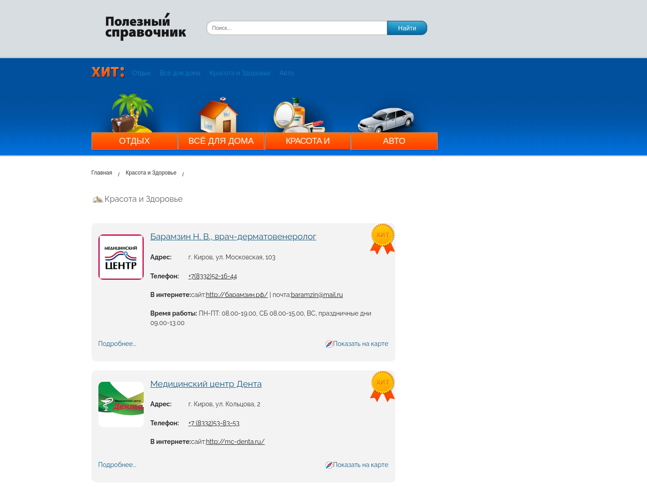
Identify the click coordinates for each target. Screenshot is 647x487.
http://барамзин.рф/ (237, 294)
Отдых (141, 73)
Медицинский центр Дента (206, 384)
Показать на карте (360, 343)
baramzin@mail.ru (317, 294)
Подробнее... (117, 343)
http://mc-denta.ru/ (235, 441)
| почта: (279, 294)
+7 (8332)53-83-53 (214, 423)
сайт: (198, 294)
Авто (286, 73)
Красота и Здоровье (239, 73)
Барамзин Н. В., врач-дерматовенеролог (233, 236)
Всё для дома (180, 73)
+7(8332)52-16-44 (213, 276)
